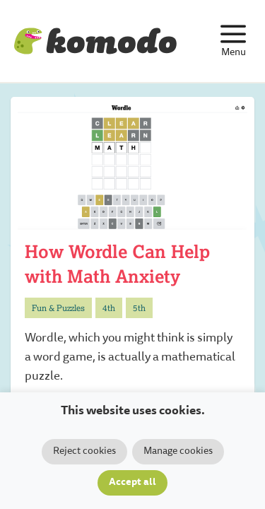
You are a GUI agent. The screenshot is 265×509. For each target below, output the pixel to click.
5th (139, 308)
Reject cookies (84, 452)
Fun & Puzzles (58, 308)
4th (108, 308)
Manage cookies (178, 452)
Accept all (132, 483)
